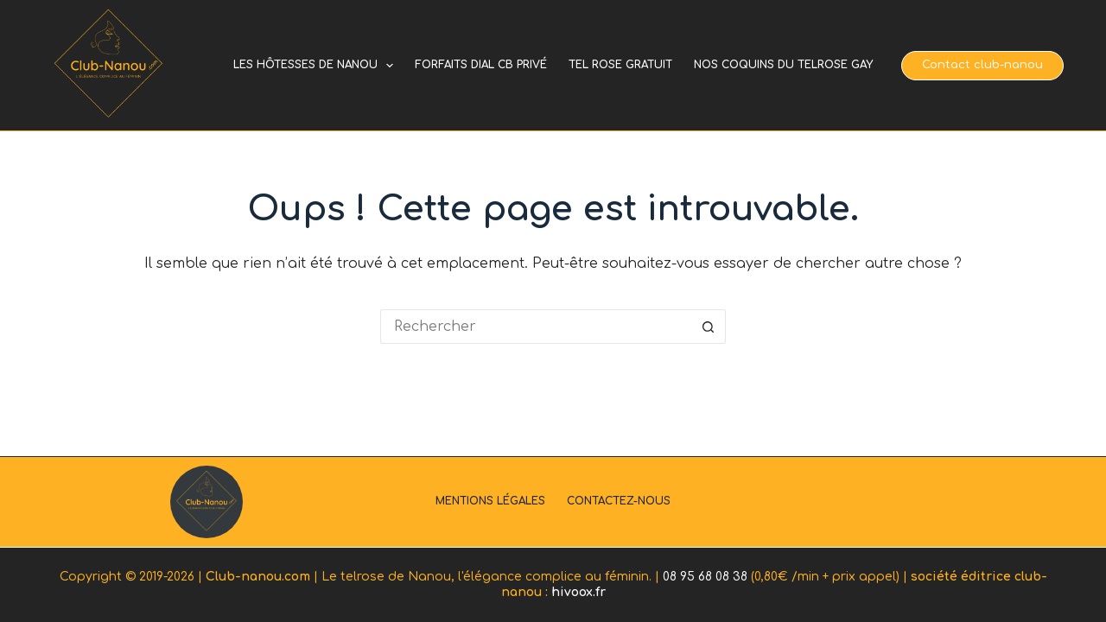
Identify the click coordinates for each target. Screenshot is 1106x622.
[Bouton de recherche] (708, 326)
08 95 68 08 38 (705, 576)
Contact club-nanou (982, 65)
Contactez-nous (619, 501)
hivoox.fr (578, 592)
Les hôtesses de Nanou (316, 65)
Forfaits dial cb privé (481, 65)
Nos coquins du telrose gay (783, 65)
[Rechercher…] (535, 326)
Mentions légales (490, 501)
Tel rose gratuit (620, 65)
